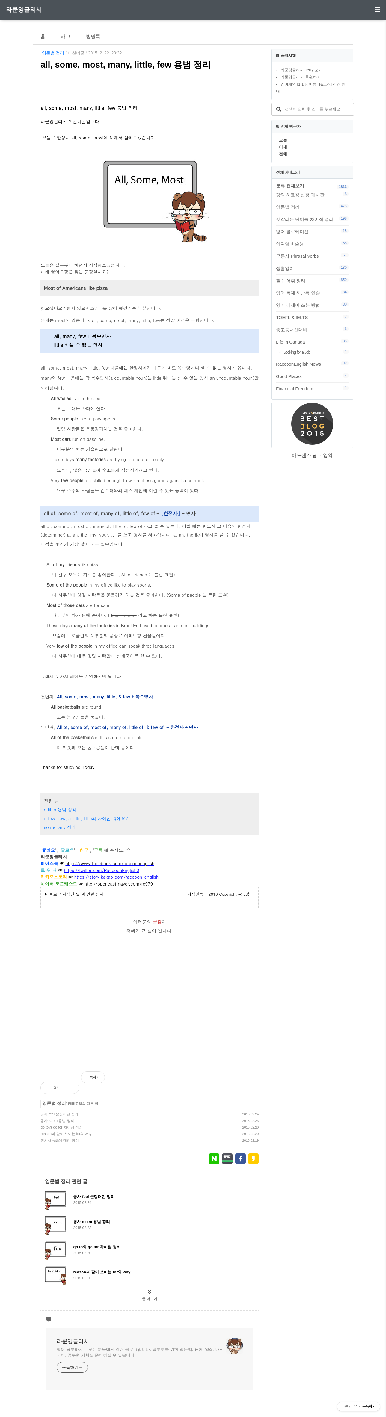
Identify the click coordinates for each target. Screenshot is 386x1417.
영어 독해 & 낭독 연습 (312, 292)
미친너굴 (76, 53)
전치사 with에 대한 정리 (59, 1140)
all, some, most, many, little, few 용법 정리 (125, 64)
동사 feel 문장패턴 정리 (59, 1114)
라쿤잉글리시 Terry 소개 (301, 70)
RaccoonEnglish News (312, 364)
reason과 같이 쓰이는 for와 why (65, 1134)
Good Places (312, 376)
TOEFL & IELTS (312, 317)
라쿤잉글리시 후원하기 (301, 77)
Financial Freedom (312, 388)
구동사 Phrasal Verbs (312, 256)
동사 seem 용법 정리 (57, 1121)
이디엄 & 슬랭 (312, 243)
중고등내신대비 (312, 329)
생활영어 (312, 268)
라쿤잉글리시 (24, 9)
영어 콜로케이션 (312, 231)
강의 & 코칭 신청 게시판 (312, 194)
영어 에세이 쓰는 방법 (312, 305)
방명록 (93, 36)
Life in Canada (312, 341)
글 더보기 (149, 1299)
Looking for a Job (316, 352)
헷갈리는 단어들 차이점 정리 (312, 219)
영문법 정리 (53, 53)
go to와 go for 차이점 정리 (61, 1127)
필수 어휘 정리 (312, 280)
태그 (65, 36)
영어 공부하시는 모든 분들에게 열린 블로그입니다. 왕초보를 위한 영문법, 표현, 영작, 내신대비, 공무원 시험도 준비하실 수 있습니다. (140, 1352)
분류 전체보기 (290, 185)
